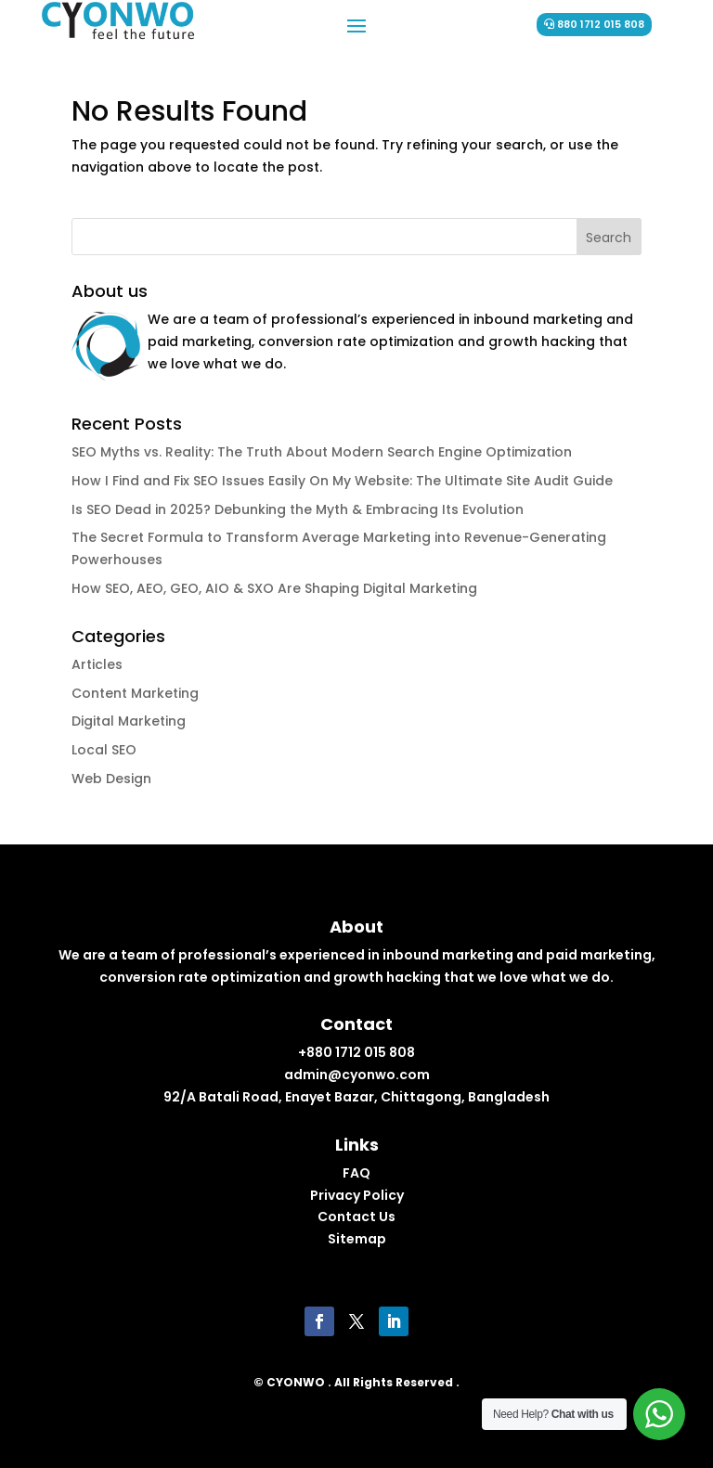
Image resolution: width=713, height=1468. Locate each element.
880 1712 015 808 (600, 24)
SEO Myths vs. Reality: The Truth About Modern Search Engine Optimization (321, 452)
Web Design (111, 778)
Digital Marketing (128, 721)
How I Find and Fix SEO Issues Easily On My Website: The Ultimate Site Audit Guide (342, 480)
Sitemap (357, 1239)
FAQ (356, 1173)
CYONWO (295, 1382)
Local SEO (103, 749)
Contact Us (356, 1216)
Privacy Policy (357, 1195)
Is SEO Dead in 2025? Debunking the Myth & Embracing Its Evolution (297, 509)
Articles (97, 664)
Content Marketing (135, 693)
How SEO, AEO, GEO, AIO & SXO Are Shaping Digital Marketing (274, 588)
